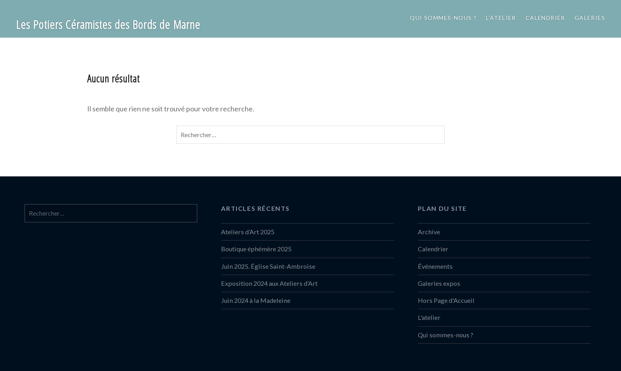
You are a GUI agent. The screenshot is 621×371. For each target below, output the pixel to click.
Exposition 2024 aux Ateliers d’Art (269, 283)
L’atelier (501, 17)
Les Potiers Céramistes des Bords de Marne (108, 24)
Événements (435, 266)
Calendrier (545, 17)
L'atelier (429, 317)
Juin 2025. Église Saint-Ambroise (268, 266)
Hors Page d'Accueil (446, 300)
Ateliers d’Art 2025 (247, 231)
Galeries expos (439, 283)
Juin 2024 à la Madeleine (255, 300)
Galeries (590, 17)
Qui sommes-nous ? (443, 17)
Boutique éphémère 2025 (256, 248)
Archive (429, 231)
